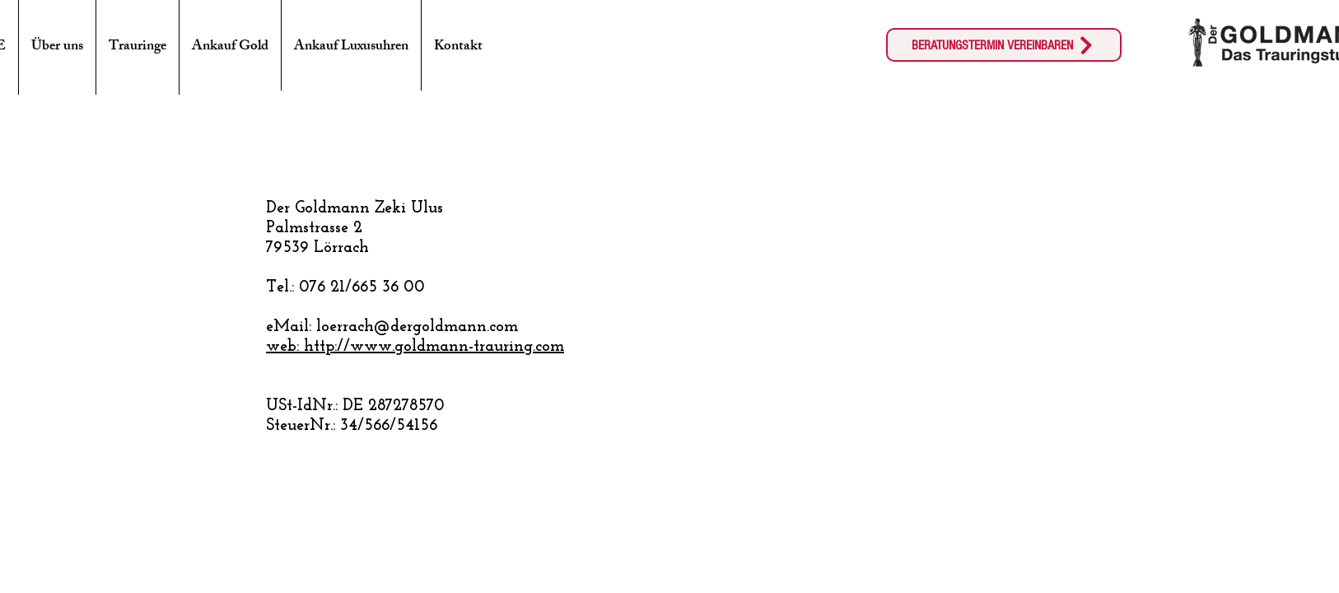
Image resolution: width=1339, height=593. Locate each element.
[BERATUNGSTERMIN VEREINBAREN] (1004, 45)
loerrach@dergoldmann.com (417, 327)
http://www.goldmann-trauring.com (434, 347)
